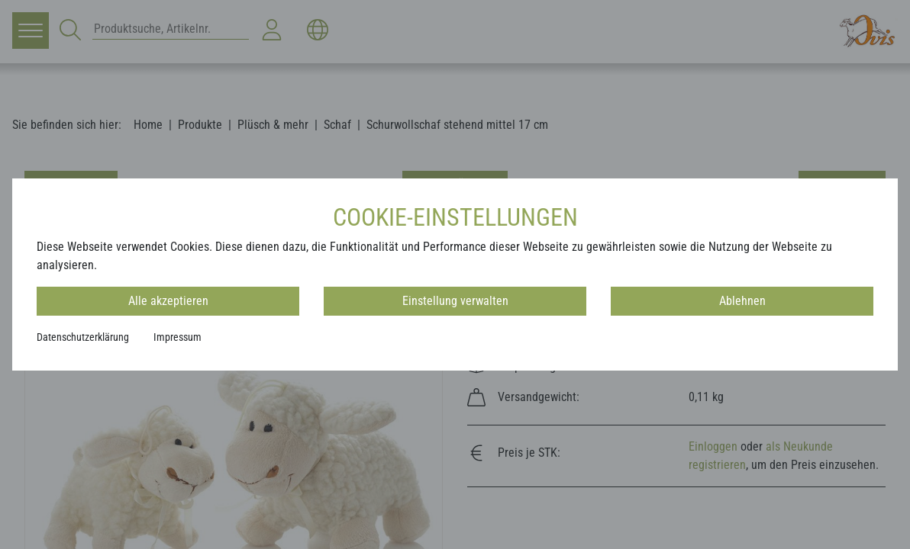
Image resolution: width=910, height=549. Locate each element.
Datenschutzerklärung (83, 337)
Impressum (177, 337)
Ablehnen (742, 301)
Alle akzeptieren (168, 301)
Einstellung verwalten (455, 301)
